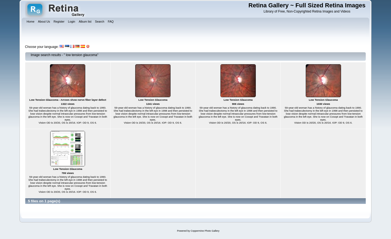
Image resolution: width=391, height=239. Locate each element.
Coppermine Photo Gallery (205, 230)
